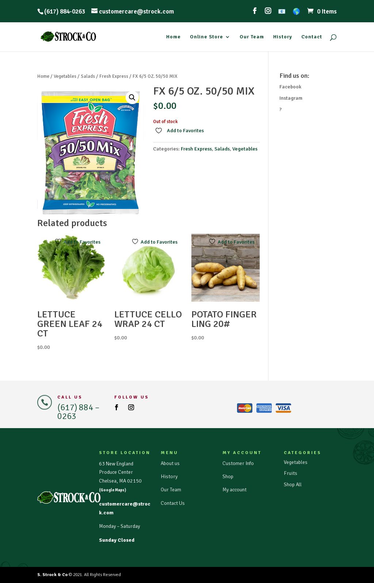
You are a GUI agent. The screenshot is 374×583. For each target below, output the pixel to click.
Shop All (293, 484)
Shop (227, 476)
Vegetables (65, 76)
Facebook (290, 87)
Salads (88, 76)
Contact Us (173, 503)
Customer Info (238, 463)
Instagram (290, 98)
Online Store (206, 37)
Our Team (252, 37)
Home (173, 37)
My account (234, 490)
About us (170, 463)
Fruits (290, 473)
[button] (132, 97)
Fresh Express (113, 76)
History (282, 37)
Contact (311, 37)
